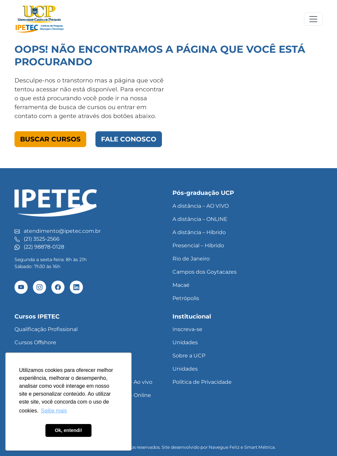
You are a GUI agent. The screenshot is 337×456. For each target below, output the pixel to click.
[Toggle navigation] (313, 19)
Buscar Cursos (50, 139)
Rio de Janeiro (191, 259)
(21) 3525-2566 (42, 239)
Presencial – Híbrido (198, 245)
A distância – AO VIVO (200, 206)
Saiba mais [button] (54, 410)
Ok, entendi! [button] (68, 430)
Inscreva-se (187, 329)
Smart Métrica (259, 447)
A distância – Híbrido (199, 232)
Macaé (181, 285)
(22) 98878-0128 (44, 247)
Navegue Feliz (224, 447)
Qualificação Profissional (46, 329)
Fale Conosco (128, 139)
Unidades (185, 342)
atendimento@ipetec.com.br (62, 231)
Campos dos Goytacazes (204, 272)
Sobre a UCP (188, 355)
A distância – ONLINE (199, 219)
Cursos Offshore (35, 342)
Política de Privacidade (202, 382)
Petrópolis (185, 298)
